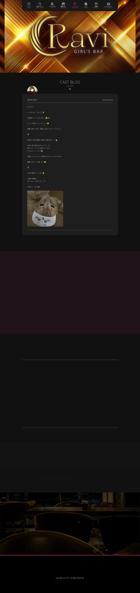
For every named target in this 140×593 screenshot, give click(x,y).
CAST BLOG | (56, 477)
